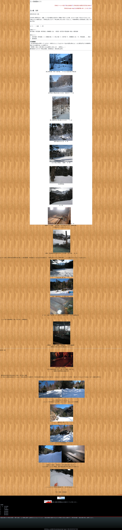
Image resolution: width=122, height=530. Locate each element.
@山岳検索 (69, 5)
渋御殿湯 (6, 509)
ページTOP (119, 494)
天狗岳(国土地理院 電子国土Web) (82, 5)
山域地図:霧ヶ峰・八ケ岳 (81, 8)
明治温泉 (6, 511)
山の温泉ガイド (66, 502)
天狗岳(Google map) (69, 8)
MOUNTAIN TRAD (74, 529)
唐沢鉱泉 (6, 514)
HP (91, 8)
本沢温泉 (6, 506)
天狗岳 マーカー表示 (60, 5)
